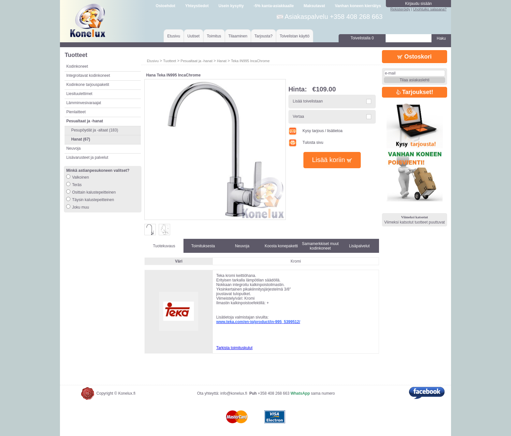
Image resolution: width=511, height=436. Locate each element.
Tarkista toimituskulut (234, 348)
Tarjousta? (263, 36)
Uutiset (193, 36)
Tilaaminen (237, 36)
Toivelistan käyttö (294, 36)
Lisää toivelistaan (308, 101)
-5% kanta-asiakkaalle (274, 6)
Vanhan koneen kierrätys (358, 6)
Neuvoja (73, 148)
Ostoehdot (165, 6)
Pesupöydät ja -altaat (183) (94, 130)
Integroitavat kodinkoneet (88, 75)
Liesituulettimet (79, 93)
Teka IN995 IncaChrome (250, 61)
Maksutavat (314, 6)
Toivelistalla (362, 38)
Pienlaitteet (75, 112)
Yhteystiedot (197, 6)
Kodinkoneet (77, 66)
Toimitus (214, 36)
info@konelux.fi (233, 393)
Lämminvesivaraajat (83, 103)
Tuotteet (169, 61)
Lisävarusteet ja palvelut (87, 157)
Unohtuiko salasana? (429, 9)
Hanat (221, 61)
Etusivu (173, 36)
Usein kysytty (230, 6)
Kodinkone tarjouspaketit (87, 84)
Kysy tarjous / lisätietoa (315, 131)
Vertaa (298, 116)
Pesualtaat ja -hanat (196, 61)
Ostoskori (414, 56)
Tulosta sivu (305, 142)
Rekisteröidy (400, 9)
